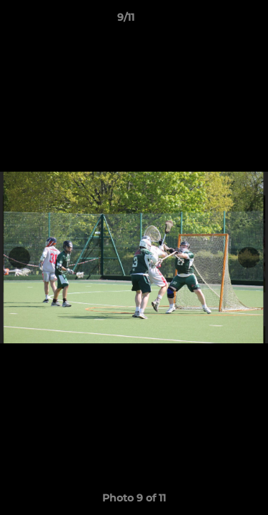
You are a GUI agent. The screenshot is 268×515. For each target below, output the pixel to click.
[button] (216, 20)
